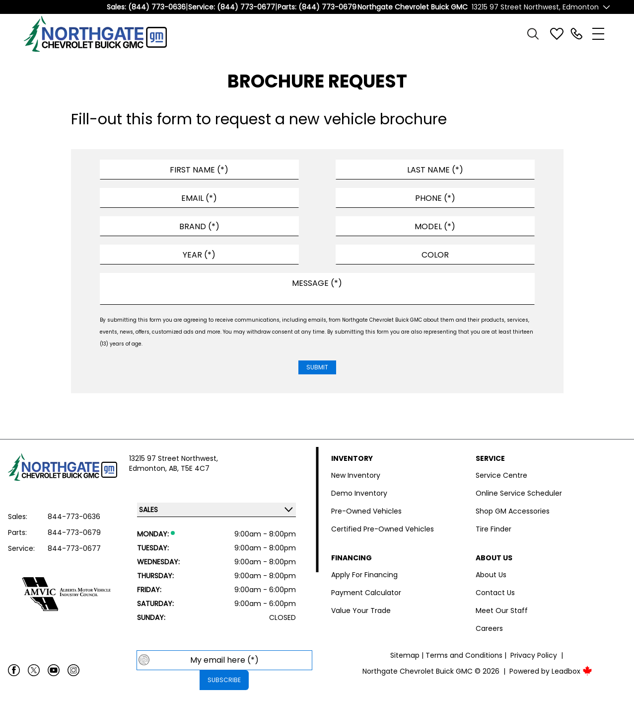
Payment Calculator (366, 593)
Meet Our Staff (502, 610)
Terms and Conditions (463, 655)
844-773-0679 (74, 532)
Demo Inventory (359, 493)
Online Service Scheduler (519, 493)
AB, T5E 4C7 (189, 468)
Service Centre (501, 475)
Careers (489, 628)
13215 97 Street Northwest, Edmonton (535, 7)
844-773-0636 (74, 517)
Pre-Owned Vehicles (366, 511)
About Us (491, 575)
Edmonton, (149, 468)
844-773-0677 (74, 548)
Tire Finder (493, 529)
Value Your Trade (361, 610)
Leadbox (572, 671)
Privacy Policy (533, 655)
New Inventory (355, 475)
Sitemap (405, 655)
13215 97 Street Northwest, (173, 458)
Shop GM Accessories (513, 511)
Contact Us (495, 593)
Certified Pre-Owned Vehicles (382, 529)
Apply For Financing (364, 575)
